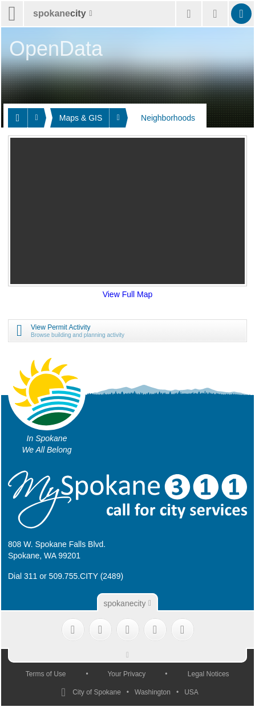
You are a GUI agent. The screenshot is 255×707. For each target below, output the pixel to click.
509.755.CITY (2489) (86, 576)
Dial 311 (22, 576)
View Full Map (128, 294)
